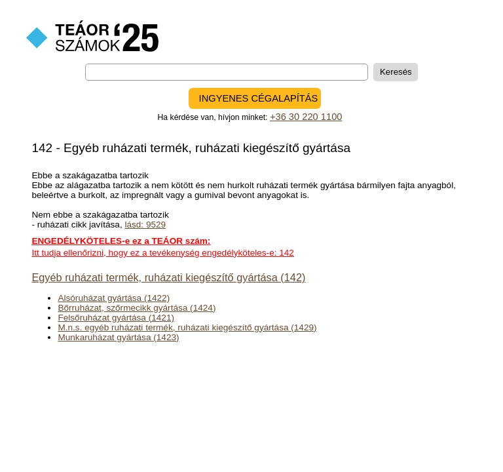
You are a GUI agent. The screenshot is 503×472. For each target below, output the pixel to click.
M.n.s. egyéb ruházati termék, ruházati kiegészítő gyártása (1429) (187, 327)
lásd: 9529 (145, 224)
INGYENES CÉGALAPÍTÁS (258, 98)
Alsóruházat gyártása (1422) (114, 298)
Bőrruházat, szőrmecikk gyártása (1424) (136, 308)
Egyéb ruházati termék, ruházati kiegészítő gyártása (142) (168, 277)
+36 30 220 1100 (306, 116)
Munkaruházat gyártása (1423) (118, 337)
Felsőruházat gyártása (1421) (116, 318)
